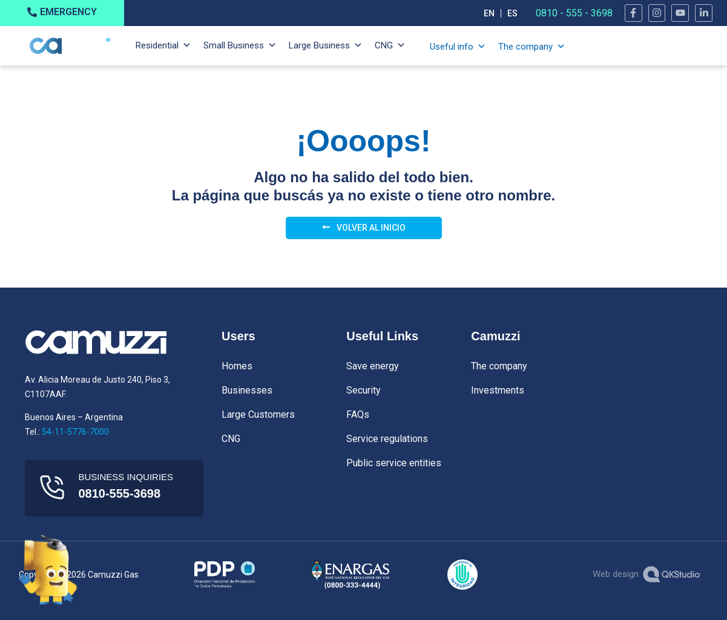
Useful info (451, 46)
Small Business (233, 45)
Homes (237, 366)
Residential (157, 45)
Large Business (319, 45)
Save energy (372, 366)
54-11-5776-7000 (75, 432)
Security (363, 390)
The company (525, 46)
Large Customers (258, 414)
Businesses (247, 390)
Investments (497, 390)
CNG (384, 45)
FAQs (357, 414)
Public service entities (393, 463)
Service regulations (387, 438)
